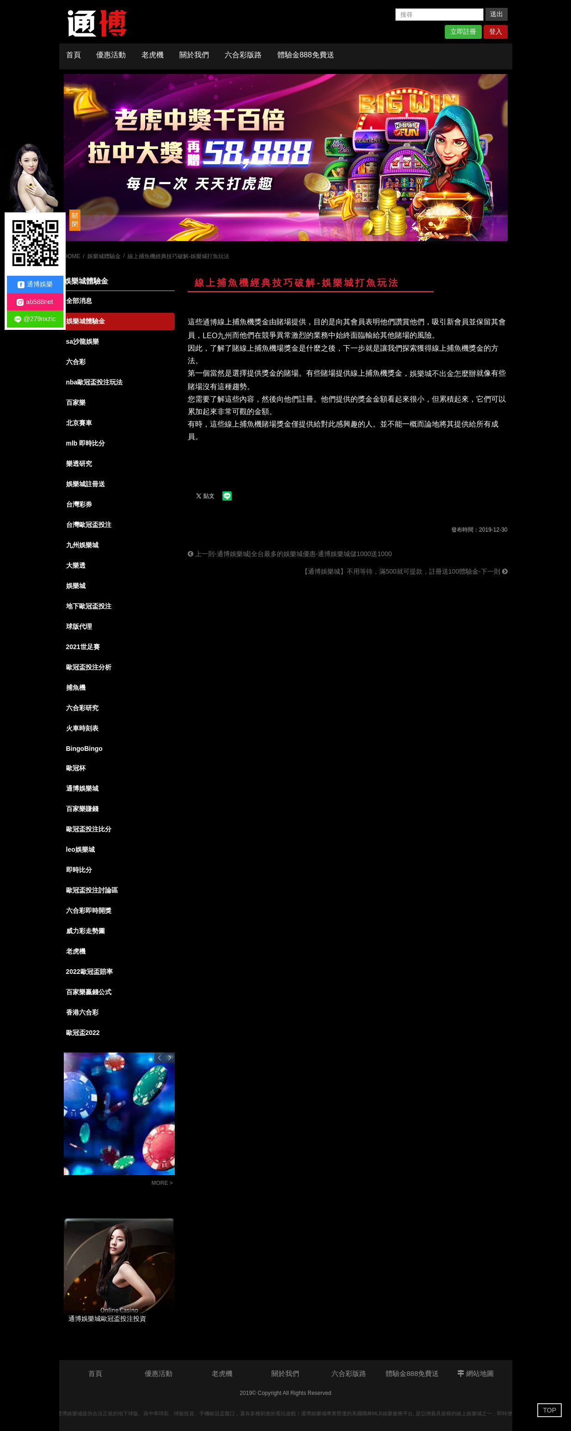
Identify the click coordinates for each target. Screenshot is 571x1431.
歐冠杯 (76, 768)
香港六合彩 (82, 1012)
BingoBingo (84, 748)
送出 (496, 14)
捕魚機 (76, 687)
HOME (72, 256)
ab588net (35, 302)
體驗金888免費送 (305, 55)
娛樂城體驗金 (104, 256)
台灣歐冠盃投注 (88, 524)
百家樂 (76, 402)
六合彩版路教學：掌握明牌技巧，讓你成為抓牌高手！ (105, 1184)
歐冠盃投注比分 (88, 829)
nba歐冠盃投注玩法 (94, 382)
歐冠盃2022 (83, 1032)
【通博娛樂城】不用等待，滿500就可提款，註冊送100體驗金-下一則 (404, 571)
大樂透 (76, 565)
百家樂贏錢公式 (88, 992)
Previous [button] (159, 1058)
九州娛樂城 (82, 545)
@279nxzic (34, 319)
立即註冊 (463, 31)
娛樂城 (76, 585)
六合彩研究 (82, 708)
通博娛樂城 (82, 788)
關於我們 (194, 55)
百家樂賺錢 (82, 808)
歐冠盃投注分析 (88, 667)
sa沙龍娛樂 (82, 341)
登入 (495, 31)
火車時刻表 (82, 728)
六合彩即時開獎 (88, 910)
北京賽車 (79, 423)
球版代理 (79, 626)
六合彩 (76, 361)
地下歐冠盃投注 (88, 606)
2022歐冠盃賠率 (89, 971)
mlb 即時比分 (85, 443)
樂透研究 (79, 463)
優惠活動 (111, 55)
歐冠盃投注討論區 (92, 890)
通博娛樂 (35, 284)
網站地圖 (475, 1373)
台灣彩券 (79, 504)
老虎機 (152, 55)
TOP (549, 1410)
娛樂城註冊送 (85, 484)
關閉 (75, 220)
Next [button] (170, 1058)
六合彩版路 (243, 55)
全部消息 (79, 300)
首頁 (73, 55)
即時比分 (79, 869)
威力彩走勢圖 (85, 931)
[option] (286, 157)
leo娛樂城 (80, 849)
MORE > (162, 1183)
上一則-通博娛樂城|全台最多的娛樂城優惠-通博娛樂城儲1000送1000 (290, 554)
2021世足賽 (83, 646)
